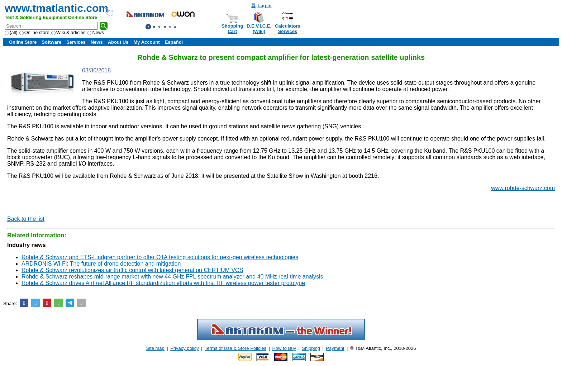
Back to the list (25, 219)
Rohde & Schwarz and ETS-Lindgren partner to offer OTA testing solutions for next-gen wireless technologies (160, 257)
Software (51, 42)
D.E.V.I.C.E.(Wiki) (259, 28)
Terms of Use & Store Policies (235, 348)
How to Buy (284, 348)
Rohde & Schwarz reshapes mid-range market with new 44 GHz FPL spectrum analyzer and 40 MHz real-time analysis (172, 277)
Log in (265, 5)
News (95, 32)
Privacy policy (184, 348)
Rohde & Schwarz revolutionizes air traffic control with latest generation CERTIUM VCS (132, 270)
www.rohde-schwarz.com (523, 188)
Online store (34, 32)
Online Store (23, 42)
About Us (118, 42)
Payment (335, 348)
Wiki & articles (68, 32)
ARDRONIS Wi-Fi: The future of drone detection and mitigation (101, 264)
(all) (11, 32)
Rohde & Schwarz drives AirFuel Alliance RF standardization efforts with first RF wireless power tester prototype (163, 283)
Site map (155, 348)
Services (76, 42)
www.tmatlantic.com (56, 8)
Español (174, 42)
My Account (146, 42)
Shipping (311, 348)
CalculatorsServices (287, 28)
